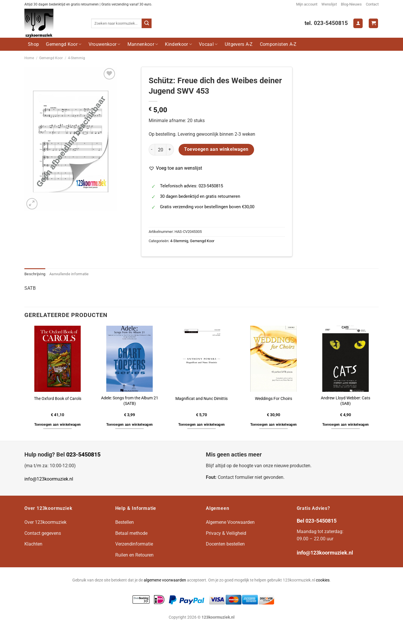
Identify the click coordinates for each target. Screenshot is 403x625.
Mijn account (306, 4)
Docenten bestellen (225, 544)
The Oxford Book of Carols (57, 398)
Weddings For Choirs (273, 398)
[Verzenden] (147, 23)
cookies (323, 580)
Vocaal (208, 44)
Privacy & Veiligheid (226, 533)
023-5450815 (83, 454)
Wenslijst (329, 4)
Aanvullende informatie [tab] (69, 274)
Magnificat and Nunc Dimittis (201, 398)
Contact (372, 4)
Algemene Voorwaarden (230, 522)
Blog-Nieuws (351, 4)
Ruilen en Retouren (134, 555)
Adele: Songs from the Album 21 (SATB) (129, 401)
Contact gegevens (42, 533)
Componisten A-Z (278, 44)
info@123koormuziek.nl (48, 479)
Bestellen (124, 522)
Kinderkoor (178, 44)
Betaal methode (131, 533)
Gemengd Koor (63, 44)
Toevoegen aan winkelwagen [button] (57, 425)
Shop (33, 44)
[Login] (358, 23)
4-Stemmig (76, 58)
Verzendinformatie (134, 544)
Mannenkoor (142, 44)
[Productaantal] (160, 149)
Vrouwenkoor (104, 44)
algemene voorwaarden (165, 580)
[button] (175, 168)
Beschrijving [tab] (34, 274)
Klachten (33, 544)
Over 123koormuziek (45, 522)
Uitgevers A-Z (239, 44)
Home (29, 58)
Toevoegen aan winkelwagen (216, 149)
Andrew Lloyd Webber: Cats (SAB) (345, 401)
